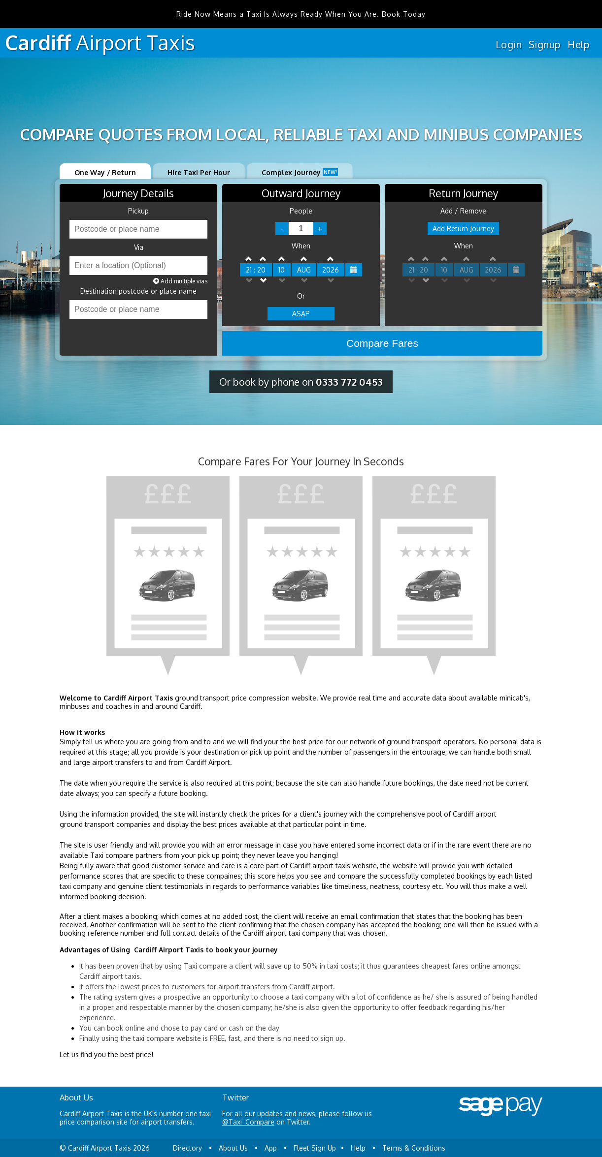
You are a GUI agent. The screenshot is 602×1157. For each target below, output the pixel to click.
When (301, 246)
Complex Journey (300, 172)
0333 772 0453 (349, 381)
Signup (545, 44)
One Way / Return (105, 172)
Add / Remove (463, 211)
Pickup (138, 211)
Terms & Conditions (413, 1148)
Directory (187, 1148)
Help (579, 44)
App (271, 1148)
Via (138, 247)
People (301, 211)
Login (509, 44)
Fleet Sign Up (315, 1148)
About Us (233, 1148)
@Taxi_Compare (248, 1122)
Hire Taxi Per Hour (198, 172)
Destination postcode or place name (138, 291)
